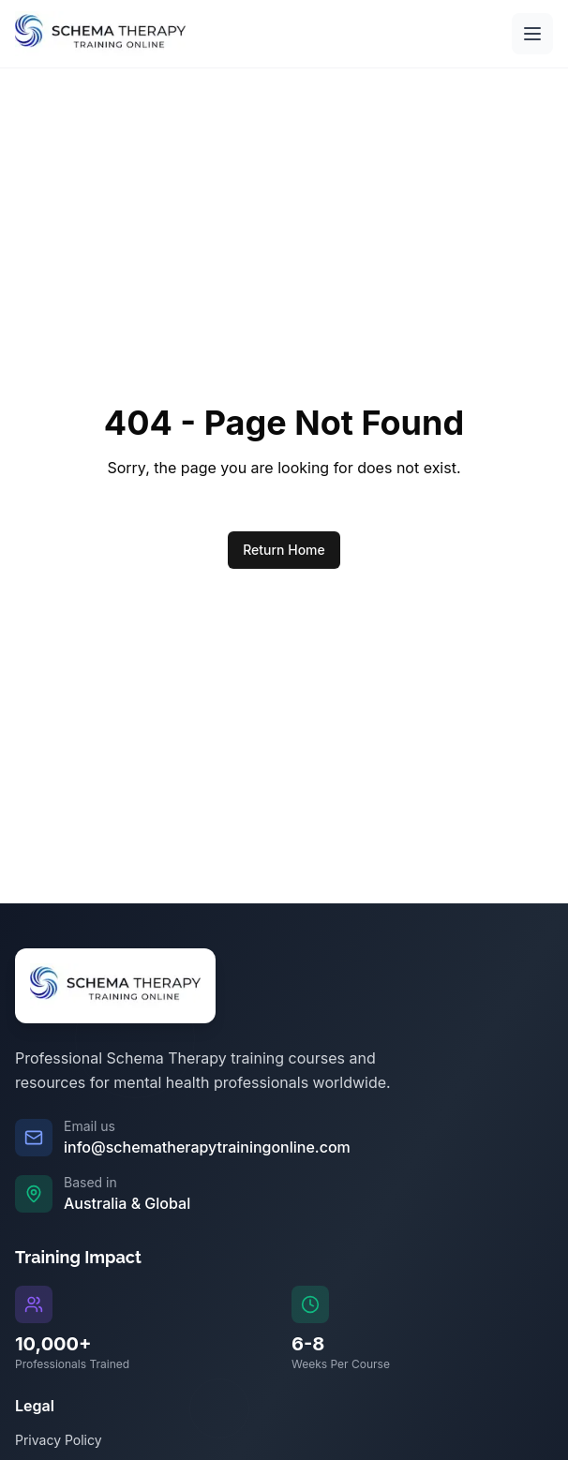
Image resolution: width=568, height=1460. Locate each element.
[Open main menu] (532, 33)
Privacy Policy (58, 1440)
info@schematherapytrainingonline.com (207, 1147)
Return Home (284, 550)
